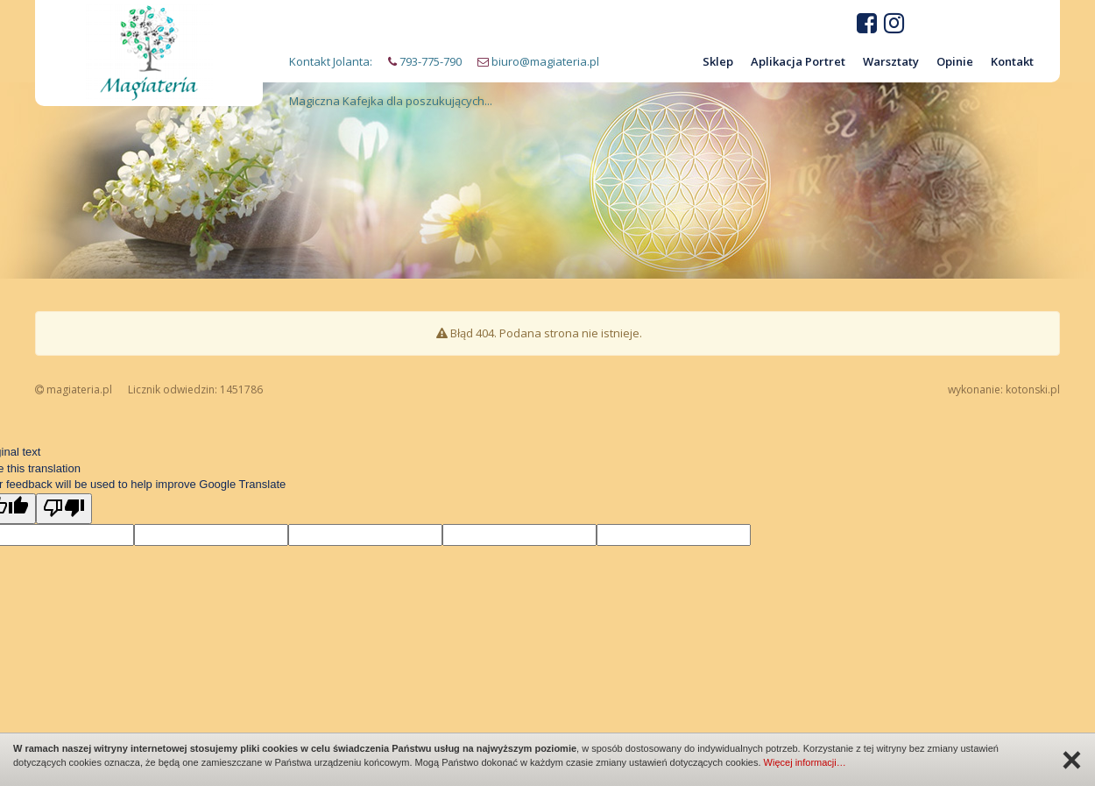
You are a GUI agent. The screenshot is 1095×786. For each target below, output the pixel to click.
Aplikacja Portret (798, 61)
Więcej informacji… (805, 762)
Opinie (954, 61)
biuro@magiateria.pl (545, 61)
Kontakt (1012, 61)
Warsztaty (891, 61)
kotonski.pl (1033, 389)
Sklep (718, 61)
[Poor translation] (64, 509)
